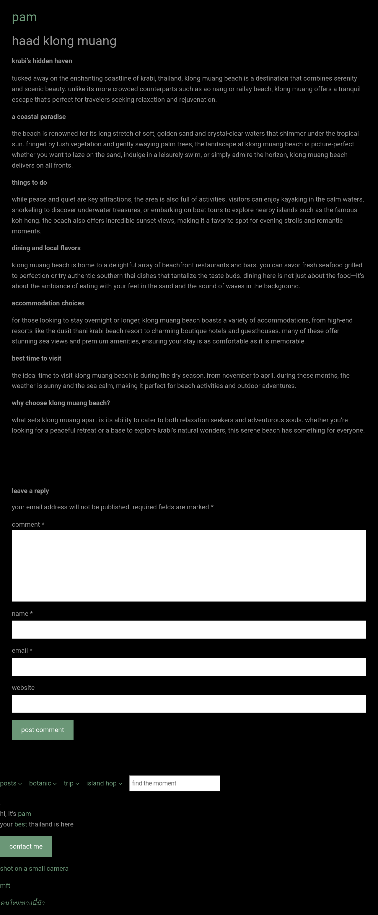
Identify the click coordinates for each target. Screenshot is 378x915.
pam (24, 16)
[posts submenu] (11, 783)
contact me (26, 846)
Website (23, 687)
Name (22, 613)
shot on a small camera (34, 868)
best (21, 824)
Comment (28, 524)
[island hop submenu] (104, 783)
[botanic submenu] (43, 783)
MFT (5, 885)
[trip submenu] (71, 783)
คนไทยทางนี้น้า (22, 903)
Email (22, 650)
